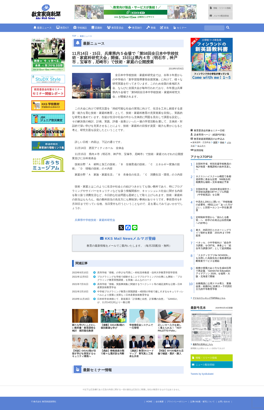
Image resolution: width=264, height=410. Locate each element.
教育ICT (62, 27)
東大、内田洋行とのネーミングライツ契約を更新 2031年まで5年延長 (213, 233)
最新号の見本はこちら (203, 344)
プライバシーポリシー (177, 401)
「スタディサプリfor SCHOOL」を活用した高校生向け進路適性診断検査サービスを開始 (213, 258)
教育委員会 (115, 27)
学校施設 (80, 27)
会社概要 (160, 401)
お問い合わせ (224, 401)
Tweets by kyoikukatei (202, 374)
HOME (149, 401)
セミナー (179, 27)
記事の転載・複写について (202, 401)
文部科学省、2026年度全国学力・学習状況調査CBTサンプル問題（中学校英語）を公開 (214, 192)
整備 (150, 27)
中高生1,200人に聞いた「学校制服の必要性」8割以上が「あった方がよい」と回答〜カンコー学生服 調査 (214, 205)
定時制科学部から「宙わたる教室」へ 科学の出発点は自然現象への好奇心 (213, 220)
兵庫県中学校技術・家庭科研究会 (95, 220)
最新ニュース (43, 27)
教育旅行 (135, 27)
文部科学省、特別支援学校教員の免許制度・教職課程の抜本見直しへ (213, 166)
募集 (164, 27)
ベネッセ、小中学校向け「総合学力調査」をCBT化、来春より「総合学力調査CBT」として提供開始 (213, 245)
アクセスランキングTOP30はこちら (209, 298)
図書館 (97, 27)
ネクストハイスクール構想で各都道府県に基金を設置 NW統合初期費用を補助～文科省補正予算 (213, 179)
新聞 (215, 142)
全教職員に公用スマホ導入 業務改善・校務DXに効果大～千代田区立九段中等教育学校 (214, 286)
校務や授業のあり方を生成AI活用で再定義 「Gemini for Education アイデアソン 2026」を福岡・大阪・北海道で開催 (213, 272)
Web (222, 142)
